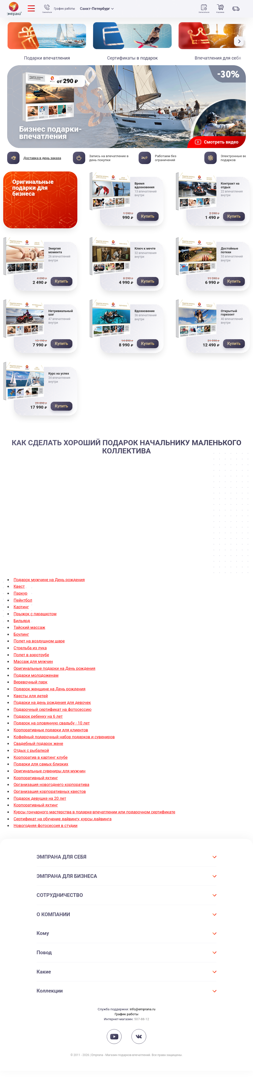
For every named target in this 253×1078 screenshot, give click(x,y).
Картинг (22, 619)
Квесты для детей (32, 706)
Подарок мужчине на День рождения (52, 592)
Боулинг (22, 646)
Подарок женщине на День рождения (53, 699)
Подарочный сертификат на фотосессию (56, 719)
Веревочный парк (32, 692)
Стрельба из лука (32, 659)
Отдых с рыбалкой (33, 759)
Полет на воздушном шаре (42, 652)
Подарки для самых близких (43, 772)
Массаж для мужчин (35, 672)
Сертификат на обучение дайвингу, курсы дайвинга (67, 826)
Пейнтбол (24, 612)
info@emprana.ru (142, 1016)
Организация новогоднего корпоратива (55, 792)
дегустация (168, 558)
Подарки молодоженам (38, 686)
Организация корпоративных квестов (53, 799)
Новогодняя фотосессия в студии (49, 832)
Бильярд (23, 632)
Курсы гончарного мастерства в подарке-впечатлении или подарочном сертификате (102, 819)
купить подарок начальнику (171, 482)
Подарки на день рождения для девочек (56, 712)
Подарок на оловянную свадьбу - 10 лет (55, 732)
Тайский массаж (31, 639)
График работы (67, 9)
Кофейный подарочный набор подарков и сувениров (69, 746)
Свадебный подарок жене (41, 752)
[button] (240, 41)
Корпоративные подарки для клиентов (54, 739)
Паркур (21, 606)
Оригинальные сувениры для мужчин (53, 779)
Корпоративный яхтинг (38, 786)
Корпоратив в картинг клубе (43, 766)
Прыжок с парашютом (37, 626)
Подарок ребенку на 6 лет (40, 726)
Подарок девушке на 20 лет (42, 806)
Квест (20, 599)
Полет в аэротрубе (33, 666)
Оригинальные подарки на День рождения (58, 679)
